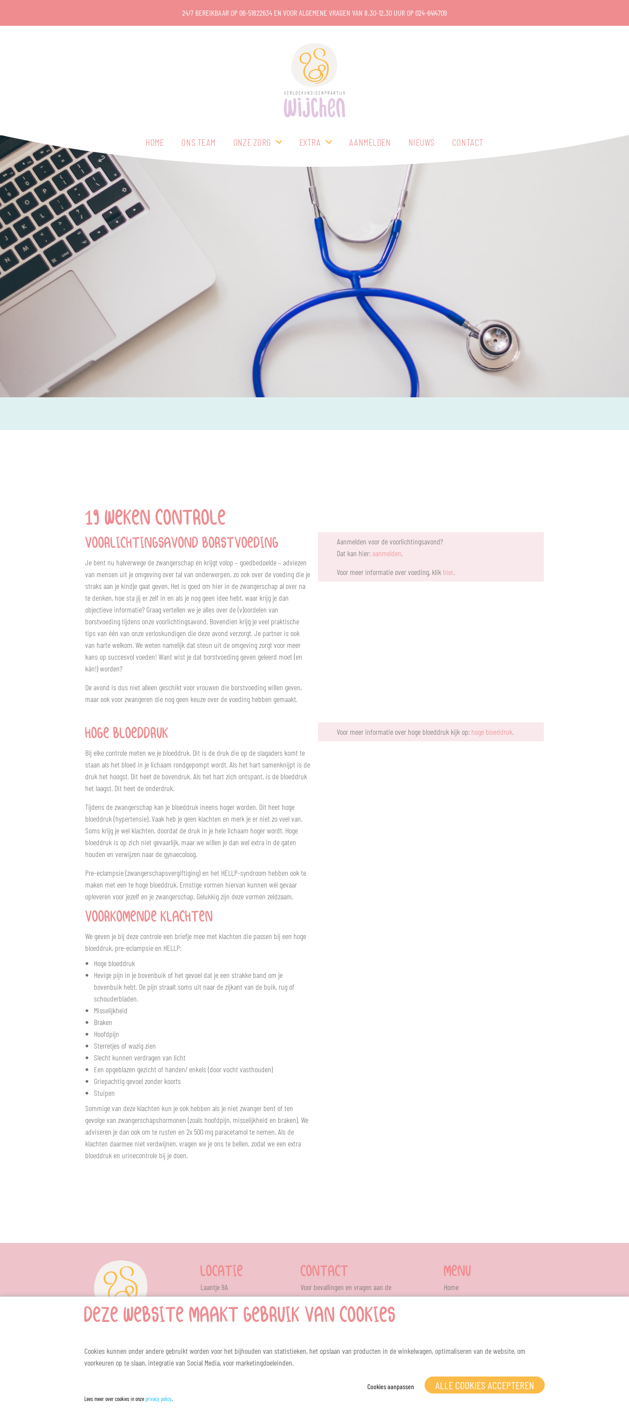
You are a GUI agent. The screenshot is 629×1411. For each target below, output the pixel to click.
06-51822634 (255, 12)
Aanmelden (370, 142)
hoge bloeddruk (491, 731)
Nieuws (421, 142)
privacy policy (158, 1398)
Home (154, 142)
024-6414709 (431, 12)
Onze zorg (252, 142)
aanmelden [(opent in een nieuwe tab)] (386, 553)
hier (448, 572)
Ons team (198, 142)
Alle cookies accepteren (484, 1385)
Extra (310, 142)
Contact (468, 142)
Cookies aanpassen (390, 1386)
